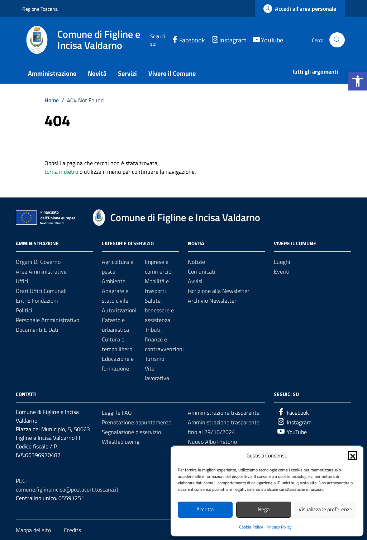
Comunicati (201, 271)
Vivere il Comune (172, 73)
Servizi (127, 73)
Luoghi (282, 261)
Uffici (22, 281)
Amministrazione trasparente (223, 412)
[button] (357, 81)
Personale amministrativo (47, 320)
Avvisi (195, 281)
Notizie (196, 261)
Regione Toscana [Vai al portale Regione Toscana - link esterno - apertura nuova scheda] (40, 9)
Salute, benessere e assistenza (159, 310)
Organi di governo (38, 261)
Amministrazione (52, 73)
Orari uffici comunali (41, 291)
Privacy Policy (279, 526)
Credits (72, 530)
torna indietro (61, 171)
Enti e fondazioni (37, 300)
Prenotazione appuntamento (136, 422)
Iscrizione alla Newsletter (218, 291)
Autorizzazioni (119, 310)
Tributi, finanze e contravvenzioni (164, 339)
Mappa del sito (33, 530)
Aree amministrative (41, 271)
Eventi (282, 271)
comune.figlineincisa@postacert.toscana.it (67, 489)
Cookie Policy (251, 526)
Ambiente (113, 281)
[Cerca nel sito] (337, 40)
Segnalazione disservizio (131, 432)
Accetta (205, 509)
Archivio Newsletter (212, 300)
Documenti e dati (37, 329)
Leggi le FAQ (117, 412)
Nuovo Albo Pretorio (212, 441)
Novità (97, 73)
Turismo (154, 358)
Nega (264, 509)
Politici (24, 310)
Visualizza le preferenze (325, 509)
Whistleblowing (120, 441)
